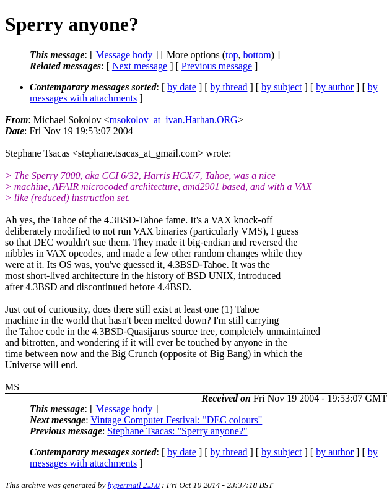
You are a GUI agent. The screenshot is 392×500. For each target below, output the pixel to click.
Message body (123, 55)
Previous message (216, 66)
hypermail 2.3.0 (134, 484)
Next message (139, 66)
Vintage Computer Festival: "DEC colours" (176, 420)
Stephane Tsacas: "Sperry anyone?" (177, 431)
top (231, 55)
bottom (257, 55)
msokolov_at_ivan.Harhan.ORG (174, 119)
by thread (229, 87)
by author (335, 87)
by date (181, 87)
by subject (281, 87)
